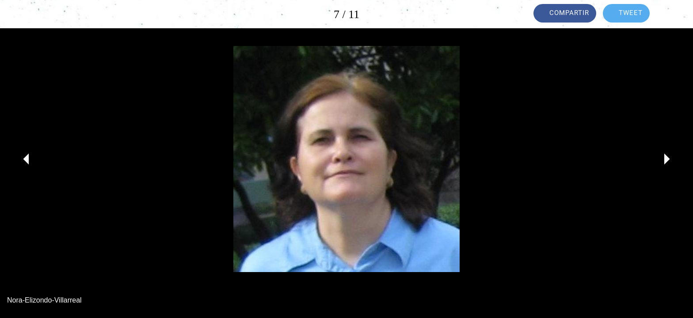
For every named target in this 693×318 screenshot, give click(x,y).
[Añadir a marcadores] (675, 14)
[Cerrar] (17, 14)
